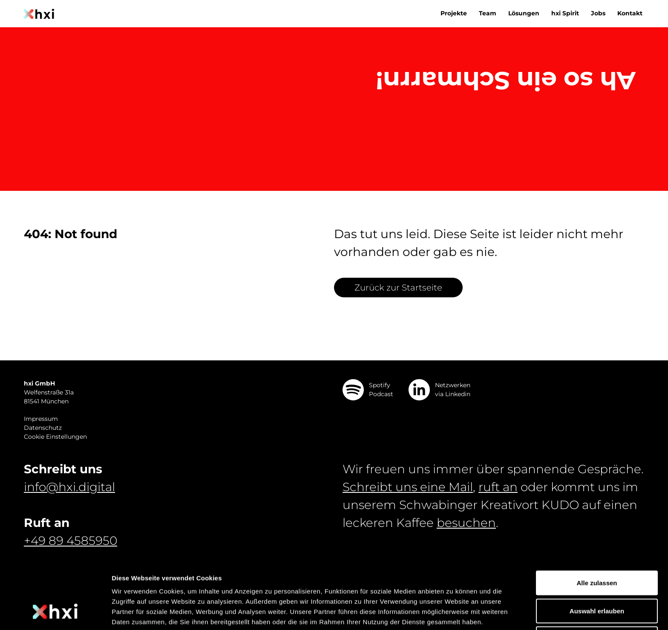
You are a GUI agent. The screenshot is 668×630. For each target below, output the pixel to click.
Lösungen (523, 13)
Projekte (454, 13)
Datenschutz (43, 428)
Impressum (41, 419)
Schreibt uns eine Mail (408, 487)
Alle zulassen (596, 525)
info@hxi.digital (69, 487)
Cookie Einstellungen (55, 436)
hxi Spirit (565, 13)
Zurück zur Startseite (398, 287)
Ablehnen (596, 580)
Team (487, 13)
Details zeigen (453, 613)
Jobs (598, 13)
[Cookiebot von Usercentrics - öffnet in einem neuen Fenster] (55, 613)
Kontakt (629, 13)
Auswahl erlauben (597, 553)
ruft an (498, 487)
